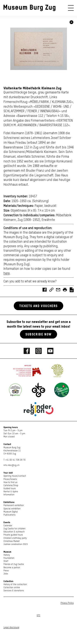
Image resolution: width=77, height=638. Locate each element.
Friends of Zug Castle (13, 564)
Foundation (8, 558)
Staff (5, 561)
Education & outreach (14, 532)
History (6, 555)
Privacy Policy (67, 603)
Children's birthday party (15, 538)
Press (6, 570)
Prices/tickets (10, 479)
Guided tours (9, 488)
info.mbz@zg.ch (11, 465)
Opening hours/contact (14, 476)
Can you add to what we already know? (29, 281)
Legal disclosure (11, 627)
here (6, 273)
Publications (9, 515)
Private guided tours (13, 535)
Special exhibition (12, 509)
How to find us (10, 482)
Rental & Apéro (10, 491)
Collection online (11, 587)
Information (8, 495)
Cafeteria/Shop (10, 485)
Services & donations (13, 590)
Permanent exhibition (13, 505)
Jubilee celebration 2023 (15, 544)
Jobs (5, 574)
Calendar (7, 525)
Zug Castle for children (14, 528)
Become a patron (11, 567)
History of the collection (15, 584)
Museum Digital (10, 512)
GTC (38, 615)
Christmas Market (11, 541)
